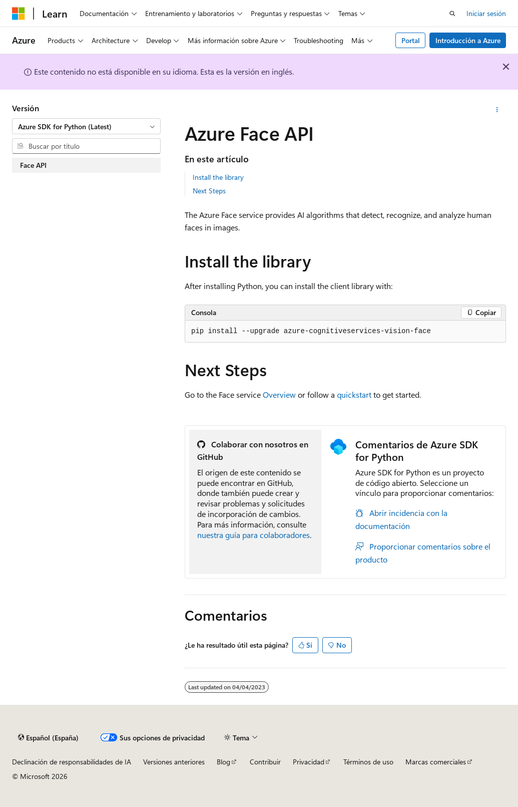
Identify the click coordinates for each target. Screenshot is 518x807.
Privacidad (308, 761)
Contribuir (265, 761)
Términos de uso (368, 761)
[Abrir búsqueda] (452, 14)
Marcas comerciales (435, 761)
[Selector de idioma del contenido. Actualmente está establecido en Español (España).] (48, 737)
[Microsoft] (18, 13)
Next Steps (209, 190)
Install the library (218, 177)
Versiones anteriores (174, 761)
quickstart (354, 394)
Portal (410, 40)
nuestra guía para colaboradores (253, 534)
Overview (279, 394)
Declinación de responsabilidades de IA (71, 761)
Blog (223, 761)
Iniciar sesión (486, 13)
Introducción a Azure (467, 40)
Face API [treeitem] (33, 165)
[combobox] (86, 126)
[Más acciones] (497, 110)
